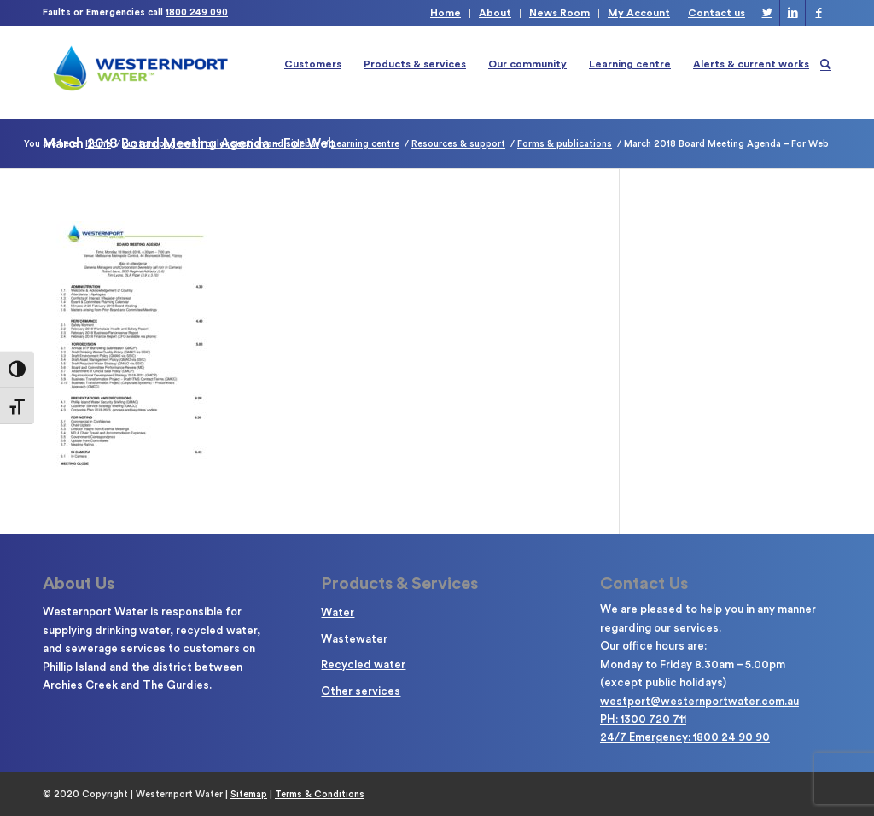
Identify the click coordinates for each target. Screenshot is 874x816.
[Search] (825, 64)
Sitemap (248, 794)
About (495, 13)
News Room (559, 13)
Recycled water (363, 664)
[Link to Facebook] (818, 13)
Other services (360, 691)
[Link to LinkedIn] (792, 13)
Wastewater (354, 638)
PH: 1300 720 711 (643, 719)
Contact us (716, 13)
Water (337, 612)
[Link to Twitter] (767, 13)
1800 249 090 (197, 12)
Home (445, 13)
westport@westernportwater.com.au (699, 701)
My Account (639, 13)
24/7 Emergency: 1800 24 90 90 (685, 737)
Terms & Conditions (319, 794)
